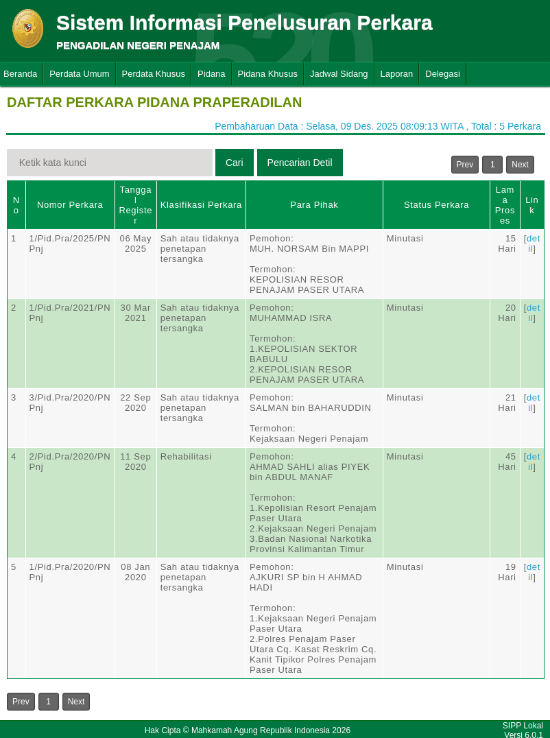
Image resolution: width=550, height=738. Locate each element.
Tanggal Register (135, 205)
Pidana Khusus (268, 74)
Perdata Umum (79, 74)
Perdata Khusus (154, 74)
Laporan (397, 74)
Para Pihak (314, 205)
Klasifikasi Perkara (201, 205)
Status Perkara (436, 205)
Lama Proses (505, 205)
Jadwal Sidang (339, 74)
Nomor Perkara (70, 205)
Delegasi (442, 74)
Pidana (211, 74)
